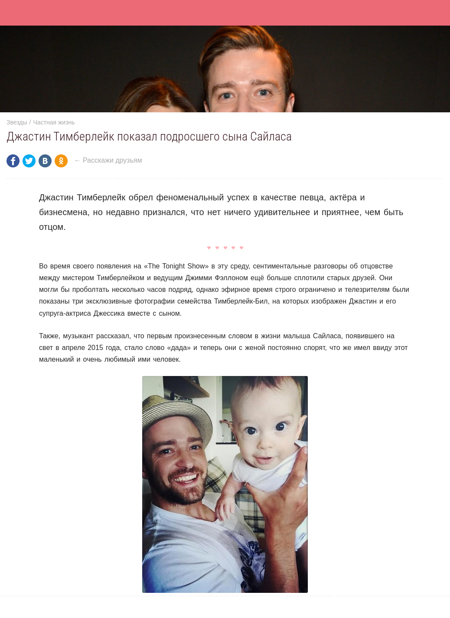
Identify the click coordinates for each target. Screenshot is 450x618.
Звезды (17, 122)
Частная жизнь (54, 122)
